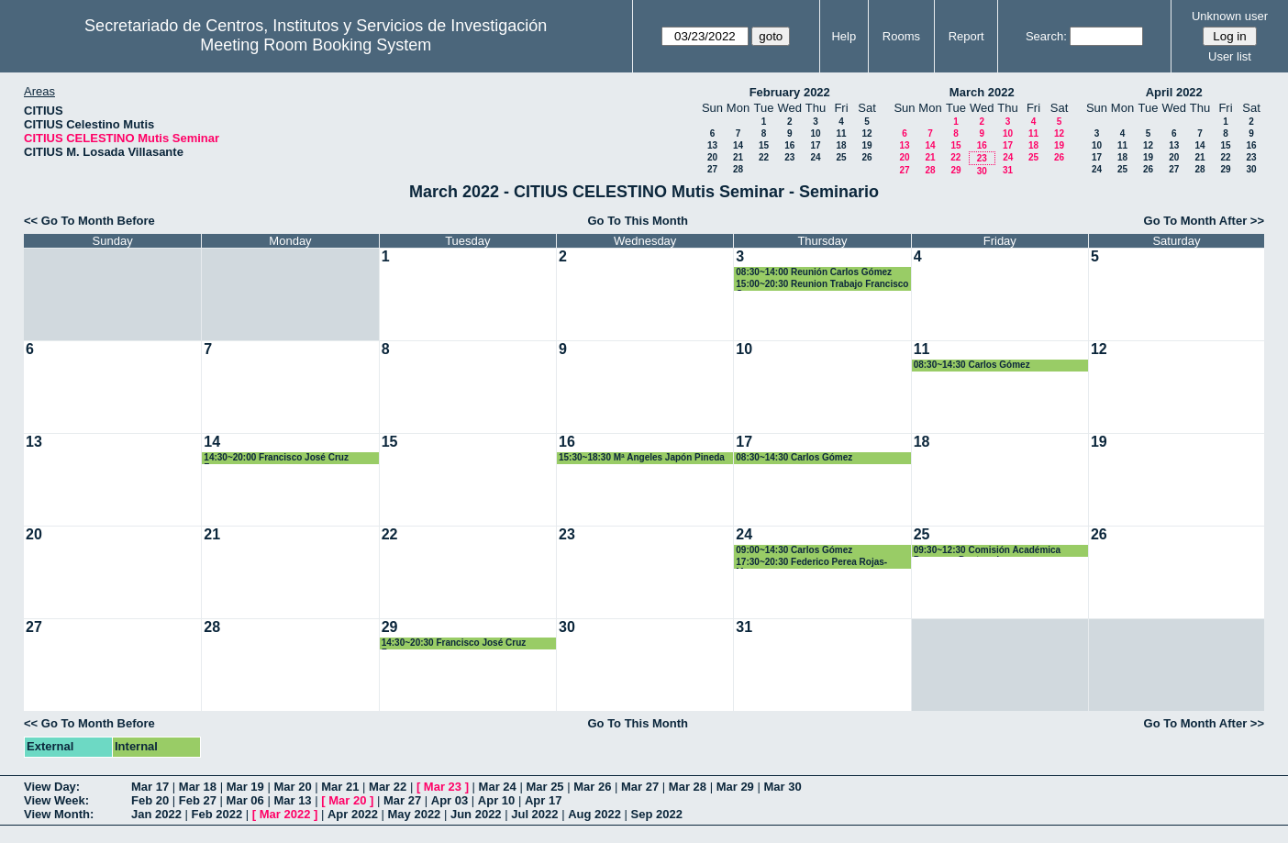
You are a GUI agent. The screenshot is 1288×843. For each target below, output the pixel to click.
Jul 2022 (534, 814)
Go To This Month (637, 220)
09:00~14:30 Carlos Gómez (794, 550)
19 (866, 145)
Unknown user (1230, 16)
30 (982, 171)
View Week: (56, 800)
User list (1229, 56)
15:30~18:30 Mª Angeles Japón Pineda (642, 457)
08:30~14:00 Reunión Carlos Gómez (814, 272)
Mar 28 (687, 786)
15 (764, 145)
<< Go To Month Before (89, 220)
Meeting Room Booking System (315, 45)
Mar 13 (292, 800)
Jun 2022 (476, 814)
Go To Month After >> (1204, 220)
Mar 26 (592, 786)
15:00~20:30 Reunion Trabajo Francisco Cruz (822, 285)
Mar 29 (735, 786)
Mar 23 (442, 786)
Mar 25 (544, 786)
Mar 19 (245, 786)
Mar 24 (497, 786)
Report (966, 36)
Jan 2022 (156, 814)
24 (815, 157)
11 (841, 133)
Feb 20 (150, 800)
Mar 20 (292, 786)
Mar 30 (782, 786)
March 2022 (982, 92)
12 (866, 133)
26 (866, 157)
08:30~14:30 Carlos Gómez (972, 365)
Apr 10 (496, 800)
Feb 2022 (217, 814)
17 (815, 145)
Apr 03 (449, 800)
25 (841, 157)
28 (738, 169)
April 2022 (1174, 92)
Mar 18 (198, 786)
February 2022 (789, 92)
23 (789, 157)
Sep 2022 (657, 814)
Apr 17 (543, 800)
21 (738, 157)
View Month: (59, 814)
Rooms (901, 36)
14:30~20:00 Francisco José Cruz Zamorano (276, 458)
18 (841, 145)
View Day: (52, 786)
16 (789, 145)
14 (738, 145)
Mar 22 (387, 786)
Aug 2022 (594, 814)
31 (1008, 170)
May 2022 (414, 814)
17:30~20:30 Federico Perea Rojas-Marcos (811, 563)
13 (712, 145)
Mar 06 (245, 800)
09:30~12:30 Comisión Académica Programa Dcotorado (987, 551)
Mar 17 (150, 786)
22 (764, 157)
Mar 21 (340, 786)
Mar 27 (640, 786)
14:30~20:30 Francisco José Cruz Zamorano (454, 643)
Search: (1046, 36)
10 (815, 133)
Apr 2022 (353, 814)
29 (955, 170)
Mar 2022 (285, 814)
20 (712, 157)
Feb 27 (198, 800)
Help (843, 36)
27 (712, 169)
